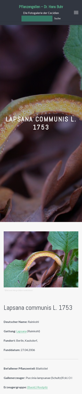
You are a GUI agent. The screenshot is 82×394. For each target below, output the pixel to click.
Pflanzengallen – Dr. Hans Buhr (41, 6)
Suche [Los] (57, 18)
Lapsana (21, 331)
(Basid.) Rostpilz (37, 387)
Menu (76, 12)
